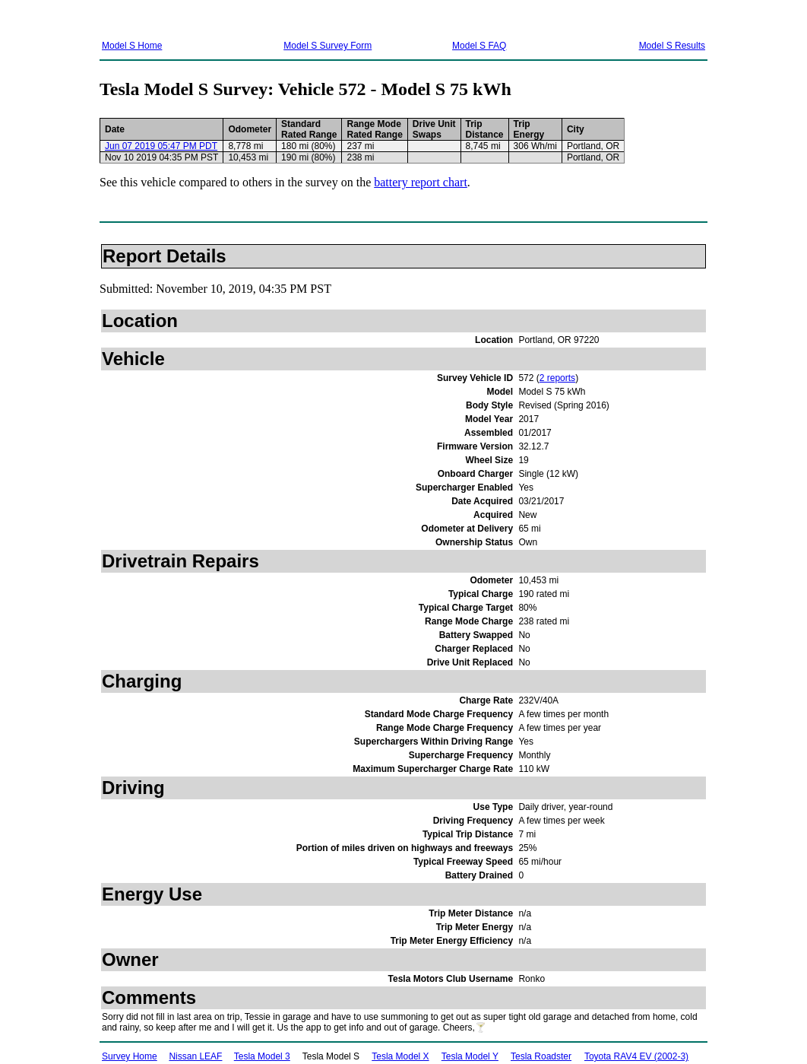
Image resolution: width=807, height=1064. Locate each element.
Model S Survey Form (327, 45)
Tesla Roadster (541, 1056)
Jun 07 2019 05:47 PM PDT (161, 146)
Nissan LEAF (195, 1056)
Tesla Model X (400, 1056)
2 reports (557, 378)
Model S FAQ (479, 45)
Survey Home (129, 1056)
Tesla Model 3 (262, 1056)
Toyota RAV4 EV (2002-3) (636, 1056)
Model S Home (132, 45)
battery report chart (420, 182)
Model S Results (672, 45)
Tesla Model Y (469, 1056)
